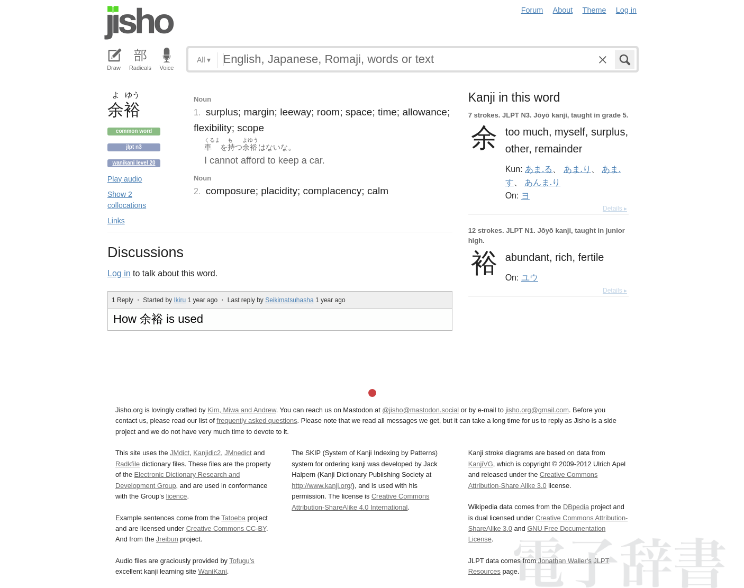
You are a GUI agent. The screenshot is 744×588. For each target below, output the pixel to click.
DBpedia (576, 507)
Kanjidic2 (207, 453)
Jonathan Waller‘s (565, 561)
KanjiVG (480, 464)
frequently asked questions (256, 420)
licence (176, 496)
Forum (532, 10)
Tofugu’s (241, 561)
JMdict (179, 453)
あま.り (577, 169)
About (563, 10)
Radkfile (127, 464)
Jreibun (167, 539)
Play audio (124, 179)
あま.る (538, 169)
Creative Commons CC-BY (226, 528)
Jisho (139, 23)
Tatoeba (233, 518)
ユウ (529, 277)
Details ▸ (615, 208)
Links (116, 220)
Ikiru (180, 300)
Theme (594, 10)
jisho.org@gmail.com (537, 410)
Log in (626, 10)
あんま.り (542, 182)
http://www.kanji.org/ (322, 486)
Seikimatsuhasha (289, 300)
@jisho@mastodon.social (420, 410)
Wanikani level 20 (133, 163)
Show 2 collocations (126, 200)
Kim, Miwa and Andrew (241, 410)
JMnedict (237, 453)
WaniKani (212, 571)
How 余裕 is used (158, 318)
